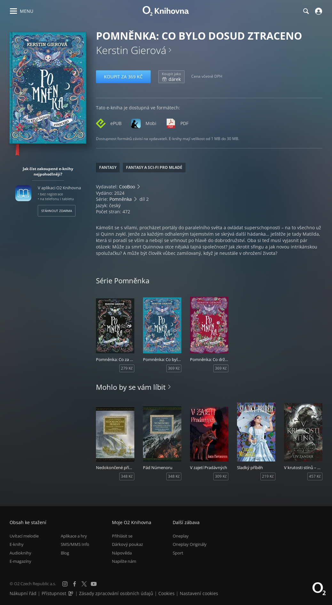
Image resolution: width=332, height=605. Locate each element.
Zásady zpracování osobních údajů (116, 593)
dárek (171, 76)
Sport (178, 553)
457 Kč (315, 476)
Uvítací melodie (24, 536)
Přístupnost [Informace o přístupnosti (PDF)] (54, 593)
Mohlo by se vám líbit (131, 387)
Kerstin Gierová (131, 50)
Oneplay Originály (190, 544)
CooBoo (127, 187)
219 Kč (268, 476)
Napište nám (124, 561)
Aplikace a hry (74, 536)
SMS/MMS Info (75, 544)
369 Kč (174, 368)
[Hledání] (305, 11)
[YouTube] (94, 584)
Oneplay (181, 536)
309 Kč (221, 476)
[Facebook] (74, 584)
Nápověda (122, 553)
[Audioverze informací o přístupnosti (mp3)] (71, 593)
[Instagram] (65, 584)
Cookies (166, 593)
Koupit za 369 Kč (123, 77)
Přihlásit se (122, 536)
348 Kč (127, 476)
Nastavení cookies (199, 593)
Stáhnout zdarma (56, 210)
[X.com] (84, 584)
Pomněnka (120, 199)
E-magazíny (20, 561)
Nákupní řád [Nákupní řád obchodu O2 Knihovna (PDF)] (23, 593)
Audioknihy (20, 553)
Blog (65, 553)
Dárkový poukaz (127, 544)
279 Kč (127, 368)
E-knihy (17, 544)
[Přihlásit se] (317, 11)
